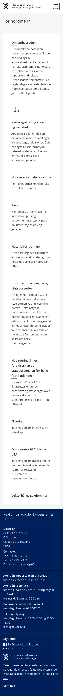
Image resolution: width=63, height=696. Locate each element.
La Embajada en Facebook (22, 644)
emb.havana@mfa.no (25, 564)
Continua (9, 686)
